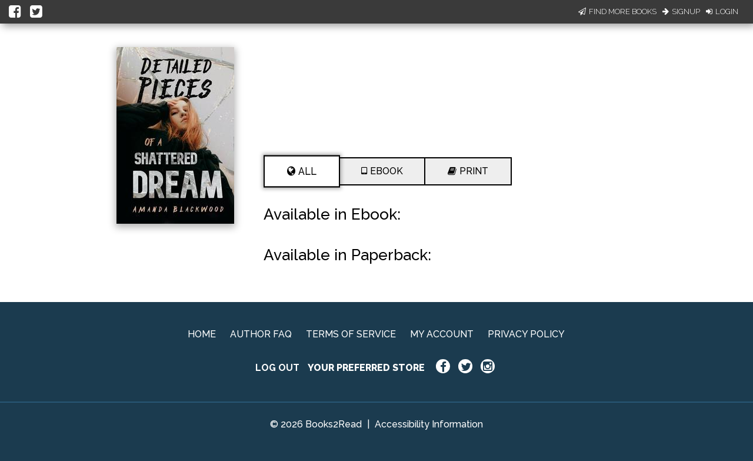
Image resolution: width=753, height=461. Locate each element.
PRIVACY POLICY (526, 334)
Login (722, 11)
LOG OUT (277, 367)
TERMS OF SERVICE (351, 334)
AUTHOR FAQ (261, 334)
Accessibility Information (429, 424)
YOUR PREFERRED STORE (366, 367)
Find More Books (617, 11)
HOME (202, 334)
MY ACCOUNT (442, 334)
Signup (681, 11)
